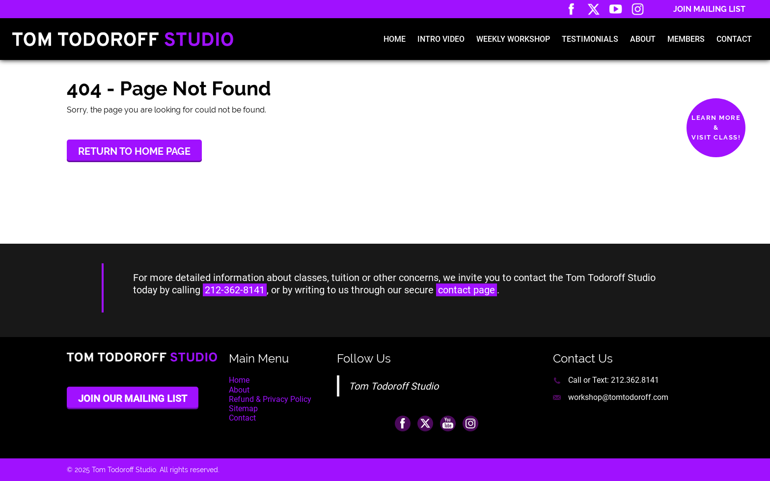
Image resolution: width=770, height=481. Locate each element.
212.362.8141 (635, 380)
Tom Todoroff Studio (394, 386)
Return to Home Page (134, 151)
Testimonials (590, 39)
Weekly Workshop (513, 39)
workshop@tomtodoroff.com (618, 397)
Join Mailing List (709, 9)
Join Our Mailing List (132, 398)
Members (686, 39)
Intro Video (441, 39)
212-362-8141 (235, 290)
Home (395, 39)
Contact (734, 39)
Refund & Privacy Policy (270, 399)
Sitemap (243, 408)
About (643, 39)
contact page (466, 290)
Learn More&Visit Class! (716, 127)
